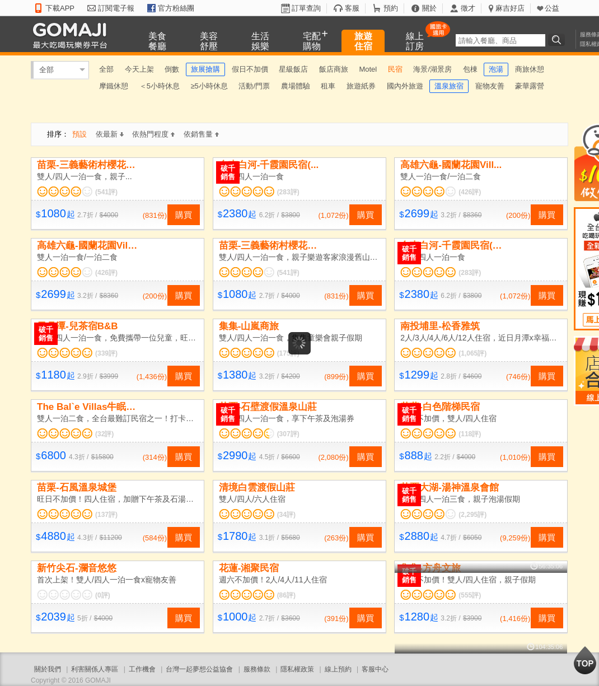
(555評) (469, 595)
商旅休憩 (529, 69)
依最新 (110, 134)
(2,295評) (472, 515)
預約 (390, 8)
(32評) (104, 434)
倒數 (172, 69)
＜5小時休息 (159, 86)
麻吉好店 (510, 8)
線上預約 (338, 669)
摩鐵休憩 (113, 86)
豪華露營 (529, 86)
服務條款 (257, 669)
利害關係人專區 (94, 669)
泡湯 (496, 69)
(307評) (288, 434)
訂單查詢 (306, 8)
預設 (79, 134)
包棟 (470, 69)
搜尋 (558, 40)
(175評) (288, 353)
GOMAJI (72, 35)
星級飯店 (293, 69)
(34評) (286, 515)
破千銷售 (228, 172)
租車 (328, 86)
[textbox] (500, 40)
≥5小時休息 (208, 86)
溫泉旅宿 (449, 86)
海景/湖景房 (432, 69)
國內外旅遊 (405, 86)
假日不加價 (250, 69)
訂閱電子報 (116, 8)
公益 (552, 8)
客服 (352, 8)
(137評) (106, 515)
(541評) (106, 192)
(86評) (286, 595)
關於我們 (47, 669)
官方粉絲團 (176, 8)
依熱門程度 (153, 134)
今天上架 (139, 69)
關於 (429, 8)
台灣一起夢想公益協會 (199, 669)
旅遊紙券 (361, 86)
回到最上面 (585, 660)
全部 (46, 70)
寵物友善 (489, 86)
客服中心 (375, 669)
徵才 (468, 8)
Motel (368, 69)
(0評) (102, 595)
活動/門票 (254, 86)
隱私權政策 (297, 669)
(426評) (469, 192)
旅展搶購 (205, 69)
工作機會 (142, 669)
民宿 (395, 69)
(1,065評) (472, 353)
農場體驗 (295, 86)
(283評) (288, 192)
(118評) (469, 434)
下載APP (59, 8)
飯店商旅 (333, 69)
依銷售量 (201, 134)
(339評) (106, 353)
